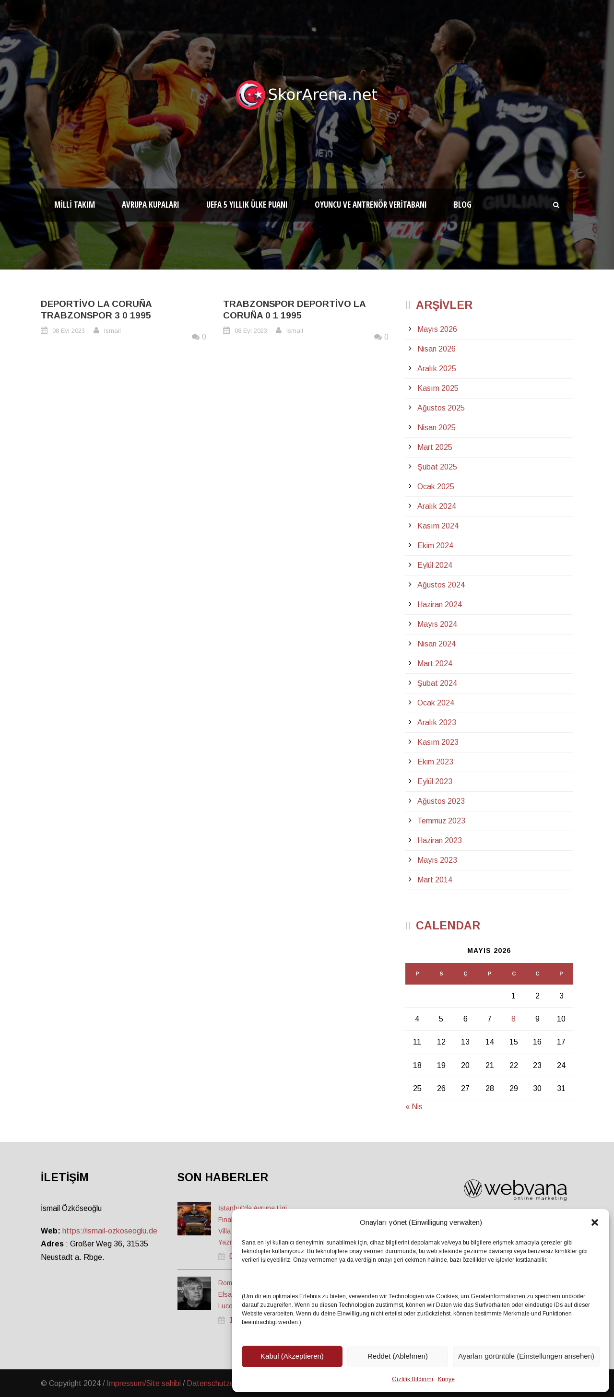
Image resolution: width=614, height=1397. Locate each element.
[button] (595, 1222)
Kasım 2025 (438, 388)
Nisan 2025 (436, 427)
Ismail (112, 330)
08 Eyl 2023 (68, 330)
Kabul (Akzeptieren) (292, 1356)
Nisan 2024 (436, 644)
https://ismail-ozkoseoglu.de (109, 1231)
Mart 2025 (434, 447)
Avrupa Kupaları (150, 204)
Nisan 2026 (436, 349)
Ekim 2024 (435, 545)
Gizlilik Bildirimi (412, 1379)
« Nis (414, 1107)
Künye (446, 1379)
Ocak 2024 (435, 703)
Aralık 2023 (436, 722)
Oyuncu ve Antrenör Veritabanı (371, 204)
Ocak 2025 (435, 486)
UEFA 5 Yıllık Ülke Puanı (247, 204)
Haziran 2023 (439, 840)
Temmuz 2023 (441, 821)
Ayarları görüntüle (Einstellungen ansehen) (526, 1356)
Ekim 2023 (435, 762)
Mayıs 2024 (437, 624)
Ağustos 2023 (441, 801)
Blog (463, 204)
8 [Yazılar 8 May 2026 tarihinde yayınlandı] (513, 1019)
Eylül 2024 (434, 565)
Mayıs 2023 (437, 860)
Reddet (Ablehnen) (397, 1356)
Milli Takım (74, 204)
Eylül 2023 (434, 781)
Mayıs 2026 (437, 329)
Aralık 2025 (436, 368)
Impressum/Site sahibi (143, 1383)
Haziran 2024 (439, 604)
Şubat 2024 (437, 683)
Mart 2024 (434, 663)
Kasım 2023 (438, 742)
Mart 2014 (434, 880)
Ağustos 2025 (441, 408)
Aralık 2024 (436, 506)
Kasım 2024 (438, 526)
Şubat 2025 (437, 467)
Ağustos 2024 (441, 585)
